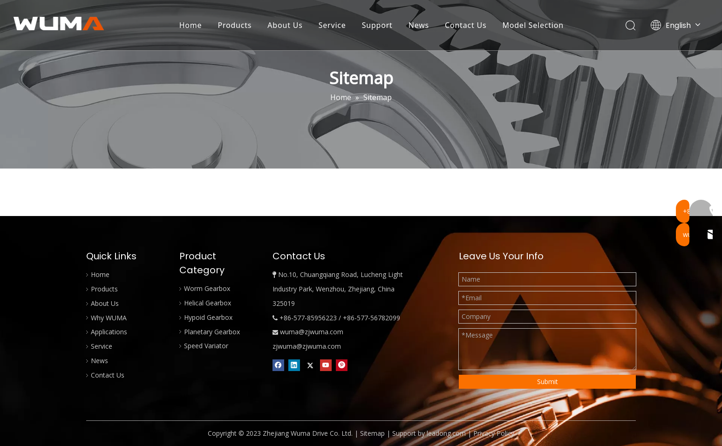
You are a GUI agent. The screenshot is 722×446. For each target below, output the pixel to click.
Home (191, 25)
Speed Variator (206, 345)
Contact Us (466, 25)
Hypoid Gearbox (208, 317)
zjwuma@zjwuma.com (306, 346)
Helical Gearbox (207, 302)
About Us (285, 25)
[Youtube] (326, 365)
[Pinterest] (341, 365)
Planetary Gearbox (212, 331)
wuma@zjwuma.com (311, 331)
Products (235, 25)
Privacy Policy (493, 433)
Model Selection (533, 25)
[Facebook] (278, 365)
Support (377, 25)
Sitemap (372, 433)
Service (333, 25)
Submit (547, 381)
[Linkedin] (294, 365)
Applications (109, 331)
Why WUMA (109, 317)
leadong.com (446, 433)
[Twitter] (310, 365)
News (419, 25)
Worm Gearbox (207, 288)
